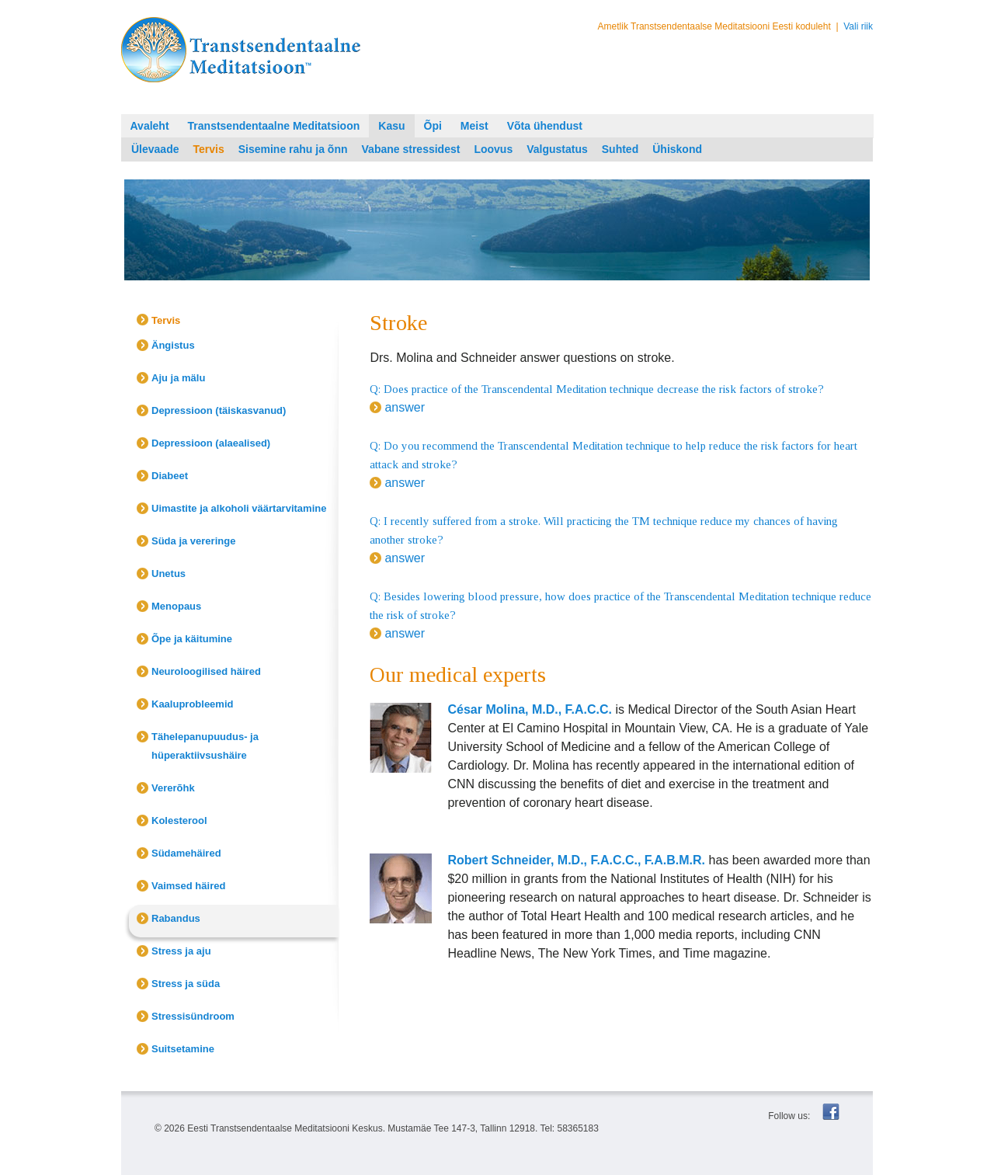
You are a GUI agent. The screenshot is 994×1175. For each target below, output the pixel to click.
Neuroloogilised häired (206, 671)
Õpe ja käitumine (191, 639)
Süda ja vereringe (193, 541)
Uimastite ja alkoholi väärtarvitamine (238, 508)
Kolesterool (179, 820)
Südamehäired (186, 853)
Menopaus (176, 606)
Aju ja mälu (178, 378)
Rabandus (175, 918)
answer (404, 407)
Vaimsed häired (188, 886)
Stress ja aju (181, 951)
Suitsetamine (182, 1049)
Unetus (168, 573)
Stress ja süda (185, 983)
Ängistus (173, 345)
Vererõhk (173, 788)
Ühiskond (677, 149)
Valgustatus (557, 149)
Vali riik (858, 26)
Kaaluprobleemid (192, 704)
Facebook (830, 1112)
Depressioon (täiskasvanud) (218, 410)
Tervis (208, 149)
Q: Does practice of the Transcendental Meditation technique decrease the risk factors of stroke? (597, 389)
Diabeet (169, 475)
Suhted (620, 149)
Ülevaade (155, 149)
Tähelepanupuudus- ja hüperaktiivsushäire (205, 746)
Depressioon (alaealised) (210, 443)
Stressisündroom (193, 1016)
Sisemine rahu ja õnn (293, 149)
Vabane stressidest (411, 149)
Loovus (493, 149)
